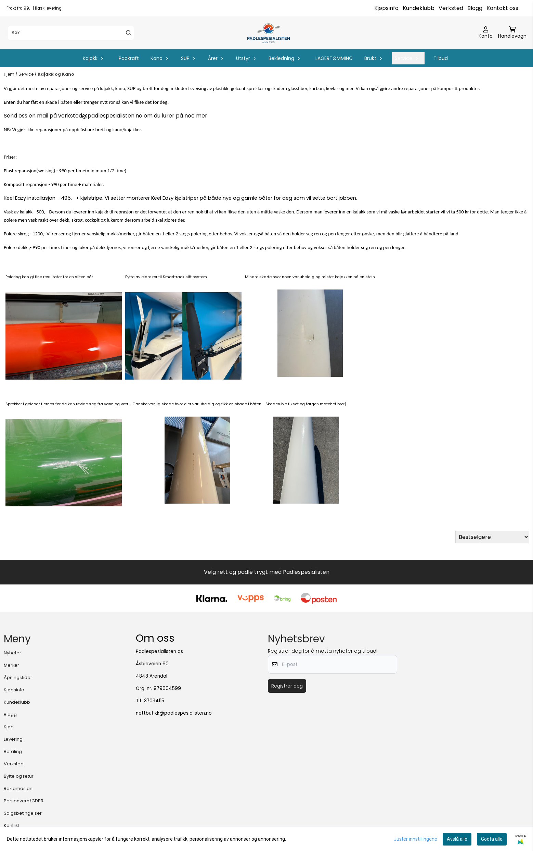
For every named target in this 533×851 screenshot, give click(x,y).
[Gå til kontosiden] (485, 33)
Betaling (13, 751)
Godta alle (492, 839)
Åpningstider (18, 677)
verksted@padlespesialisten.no (100, 116)
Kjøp (9, 727)
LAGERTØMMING (334, 58)
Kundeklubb (418, 8)
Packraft (129, 58)
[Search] (129, 33)
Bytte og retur (19, 776)
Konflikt (11, 825)
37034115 (154, 701)
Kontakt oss (502, 8)
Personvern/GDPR (23, 801)
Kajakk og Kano (56, 74)
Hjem (9, 74)
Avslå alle (457, 839)
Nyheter (12, 653)
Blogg (474, 8)
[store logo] (268, 33)
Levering (13, 739)
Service (26, 74)
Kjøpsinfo (386, 8)
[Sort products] (492, 537)
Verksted (451, 8)
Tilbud (440, 58)
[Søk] (71, 33)
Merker (11, 665)
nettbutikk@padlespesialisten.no (174, 713)
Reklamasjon (18, 788)
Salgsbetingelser (23, 813)
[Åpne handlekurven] (512, 33)
